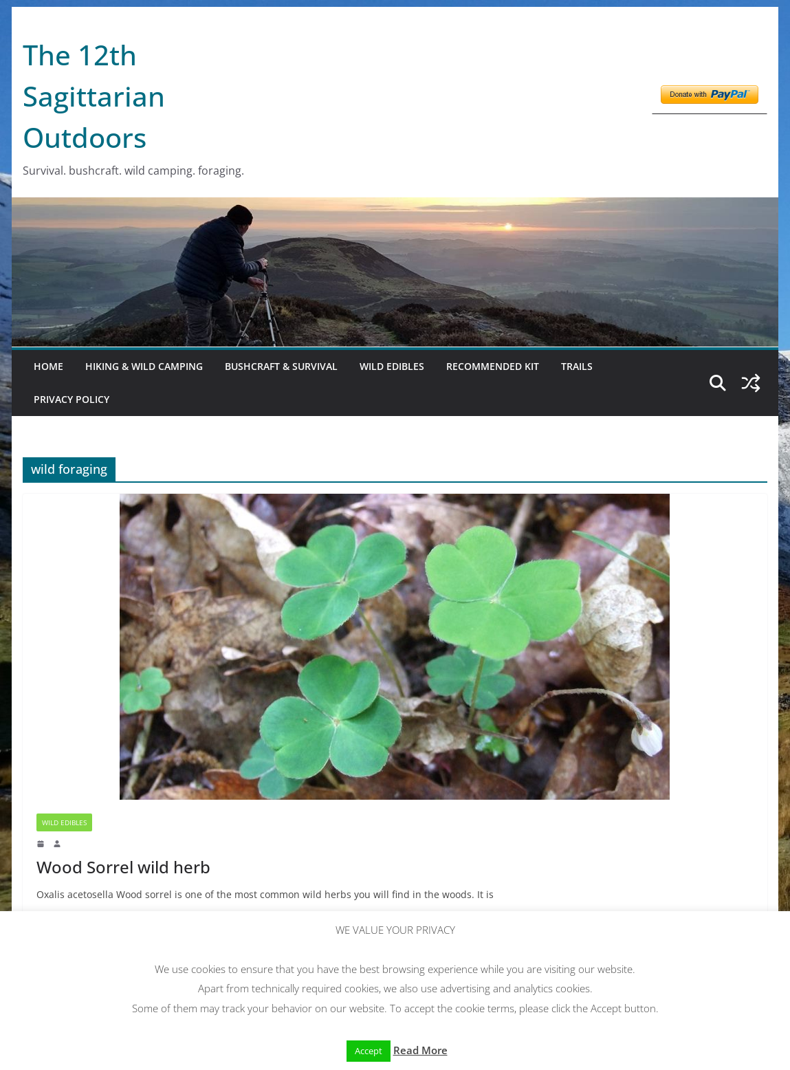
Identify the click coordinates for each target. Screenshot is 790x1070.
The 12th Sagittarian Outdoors (94, 96)
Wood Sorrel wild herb (123, 866)
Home (48, 366)
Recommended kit (492, 366)
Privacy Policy (71, 399)
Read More (420, 1050)
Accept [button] (368, 1051)
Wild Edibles (392, 366)
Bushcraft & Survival (281, 366)
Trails (577, 366)
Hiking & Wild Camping (144, 366)
